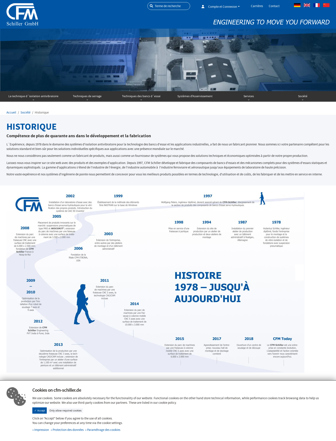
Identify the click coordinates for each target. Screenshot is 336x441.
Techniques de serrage (87, 96)
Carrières (257, 6)
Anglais (307, 5)
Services (249, 96)
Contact (274, 6)
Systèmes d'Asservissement (195, 96)
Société (302, 96)
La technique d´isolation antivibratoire (33, 96)
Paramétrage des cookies (103, 430)
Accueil (11, 112)
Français (316, 5)
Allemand (297, 5)
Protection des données (68, 430)
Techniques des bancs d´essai (141, 96)
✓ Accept (39, 410)
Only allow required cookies (65, 410)
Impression (41, 430)
